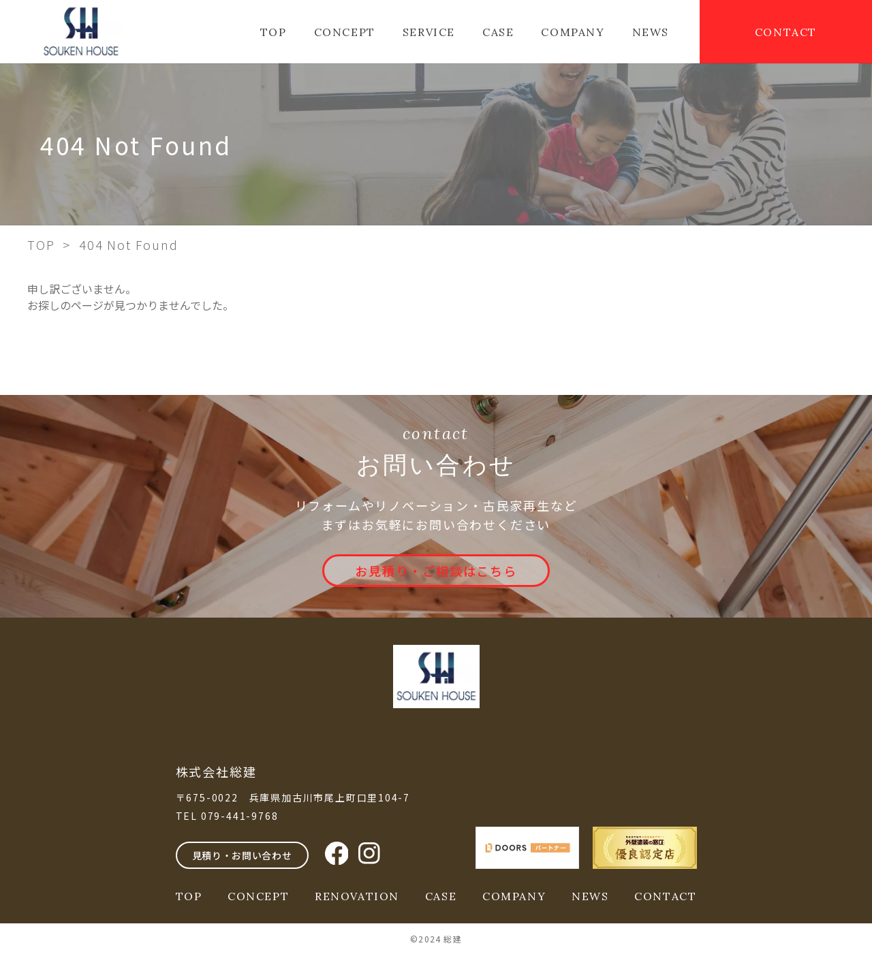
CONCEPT (344, 32)
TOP (273, 32)
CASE (498, 32)
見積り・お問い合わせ (242, 855)
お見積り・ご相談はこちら (436, 570)
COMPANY (572, 32)
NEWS (650, 32)
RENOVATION (357, 896)
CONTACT (786, 32)
